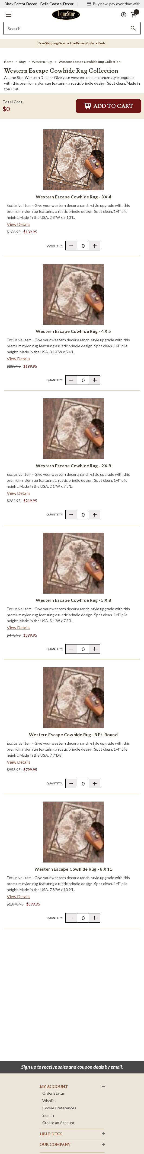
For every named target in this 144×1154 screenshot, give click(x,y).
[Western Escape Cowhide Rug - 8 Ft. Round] (73, 697)
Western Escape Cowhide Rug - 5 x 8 (73, 600)
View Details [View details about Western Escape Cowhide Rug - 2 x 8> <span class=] (18, 493)
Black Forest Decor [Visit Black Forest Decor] (21, 3)
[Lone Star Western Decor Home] (66, 14)
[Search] (133, 28)
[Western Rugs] (42, 62)
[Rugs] (22, 62)
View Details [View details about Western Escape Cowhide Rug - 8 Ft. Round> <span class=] (18, 762)
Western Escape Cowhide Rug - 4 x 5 (73, 331)
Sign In (48, 1115)
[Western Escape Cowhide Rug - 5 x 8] (73, 563)
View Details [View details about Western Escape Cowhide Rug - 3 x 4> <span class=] (18, 224)
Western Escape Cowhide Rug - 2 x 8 (73, 465)
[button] (8, 14)
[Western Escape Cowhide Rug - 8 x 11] (73, 832)
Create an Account (58, 1122)
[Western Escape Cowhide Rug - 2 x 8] (73, 428)
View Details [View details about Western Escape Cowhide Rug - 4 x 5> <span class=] (18, 358)
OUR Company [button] (55, 1144)
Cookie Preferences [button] (59, 1108)
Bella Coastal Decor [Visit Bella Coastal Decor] (56, 3)
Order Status (53, 1093)
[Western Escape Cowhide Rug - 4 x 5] (73, 294)
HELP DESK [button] (51, 1134)
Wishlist (49, 1100)
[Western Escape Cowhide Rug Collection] (89, 62)
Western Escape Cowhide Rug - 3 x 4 (73, 196)
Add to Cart (108, 106)
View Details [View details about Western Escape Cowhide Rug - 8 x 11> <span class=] (18, 896)
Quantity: (54, 245)
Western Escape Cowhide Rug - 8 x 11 (73, 868)
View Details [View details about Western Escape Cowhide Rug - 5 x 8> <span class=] (18, 627)
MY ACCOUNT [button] (54, 1086)
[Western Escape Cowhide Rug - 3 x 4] (73, 159)
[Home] (8, 62)
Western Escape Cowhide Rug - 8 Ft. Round (73, 734)
